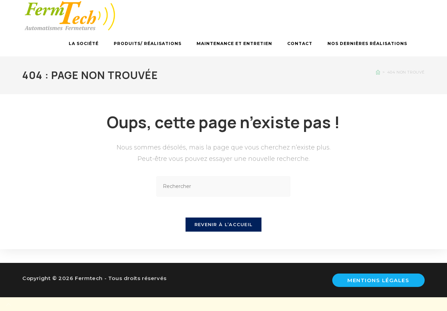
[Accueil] (378, 72)
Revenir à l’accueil (223, 224)
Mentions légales (378, 280)
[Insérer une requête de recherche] (223, 186)
